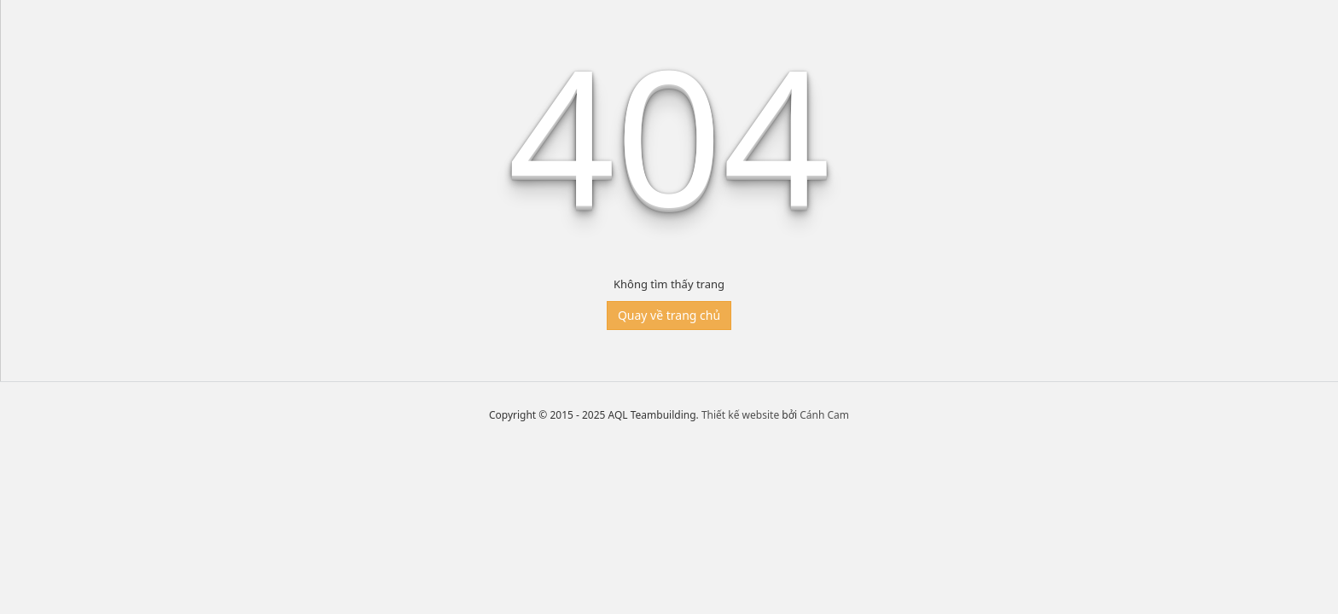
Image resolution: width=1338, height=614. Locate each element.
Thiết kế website (740, 415)
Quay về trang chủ (669, 315)
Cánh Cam (824, 415)
